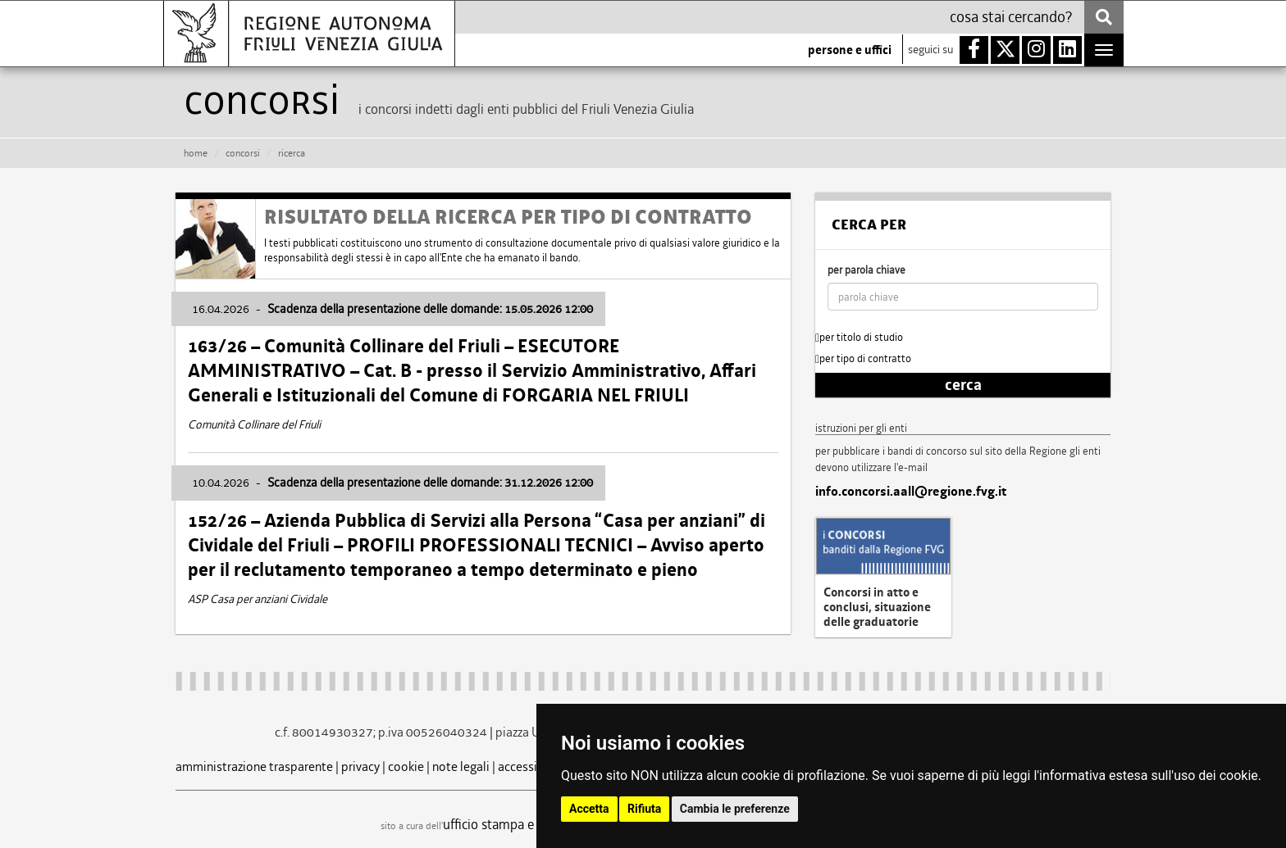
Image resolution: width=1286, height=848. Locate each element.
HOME (195, 153)
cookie (406, 766)
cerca (963, 385)
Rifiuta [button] (644, 808)
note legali (461, 766)
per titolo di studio (859, 337)
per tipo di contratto (863, 358)
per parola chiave (866, 270)
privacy (360, 766)
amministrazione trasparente (254, 766)
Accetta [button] (589, 808)
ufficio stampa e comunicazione (532, 824)
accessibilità (532, 766)
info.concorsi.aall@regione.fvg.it (910, 491)
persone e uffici (850, 50)
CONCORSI (243, 153)
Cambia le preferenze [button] (735, 808)
